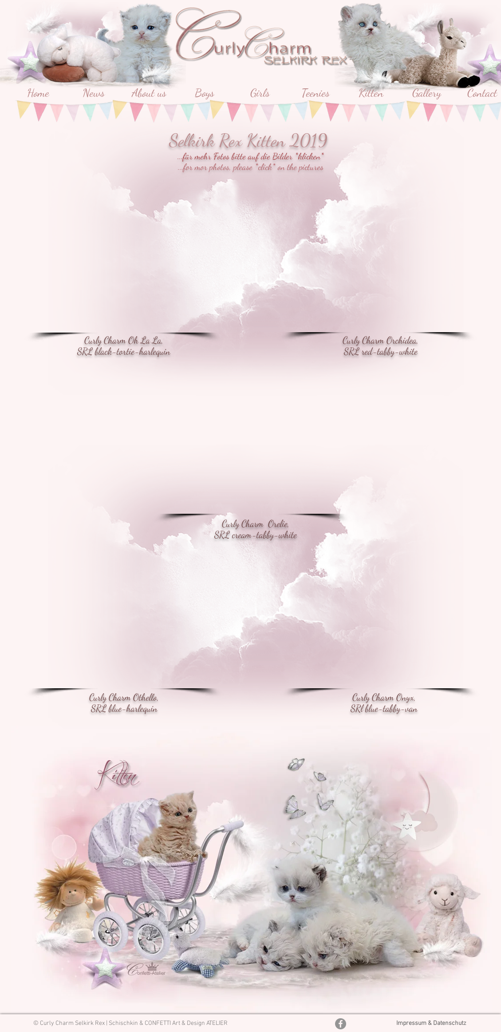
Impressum (412, 1023)
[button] (377, 265)
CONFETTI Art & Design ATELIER (186, 1023)
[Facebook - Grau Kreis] (340, 1023)
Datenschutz (449, 1023)
